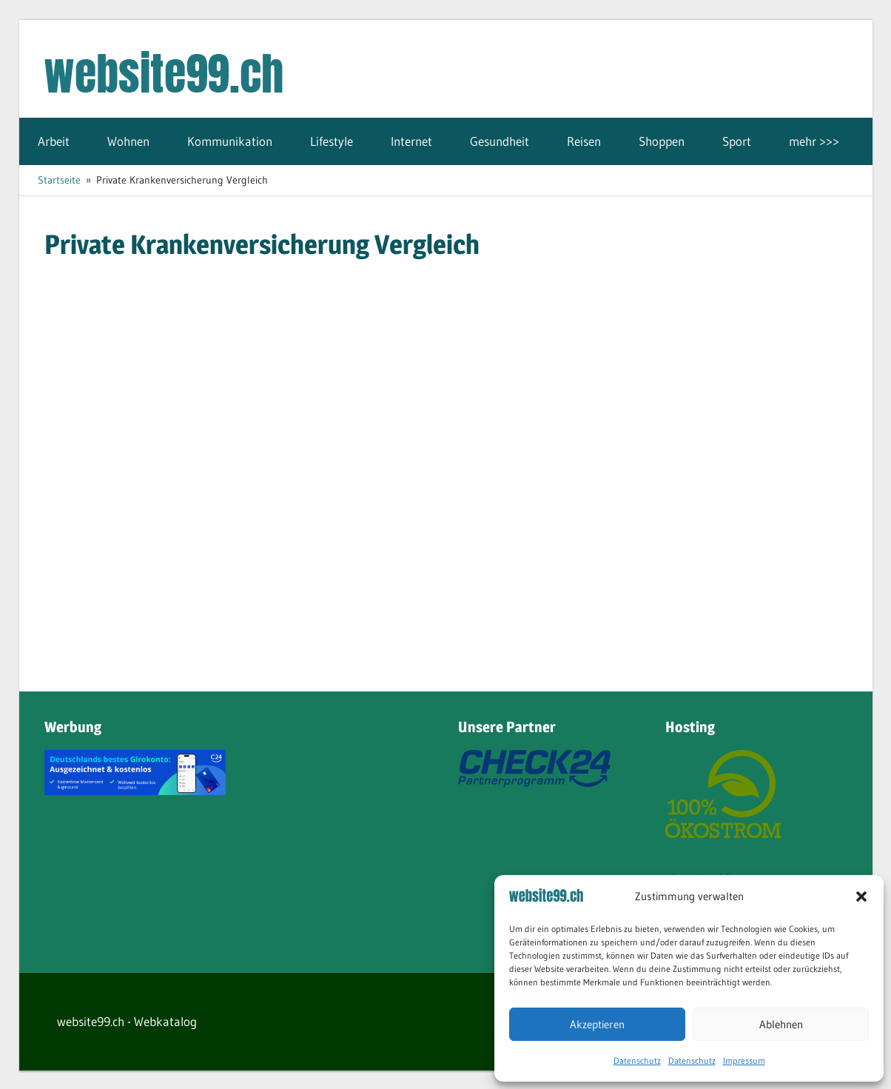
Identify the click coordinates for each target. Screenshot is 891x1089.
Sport (736, 141)
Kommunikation (229, 141)
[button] (861, 896)
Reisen (584, 141)
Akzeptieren (597, 1024)
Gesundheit (499, 141)
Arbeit (54, 141)
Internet (411, 141)
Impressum (744, 1060)
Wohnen (128, 141)
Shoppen (662, 141)
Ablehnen (781, 1024)
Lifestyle (331, 141)
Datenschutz (637, 1060)
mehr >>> (814, 141)
